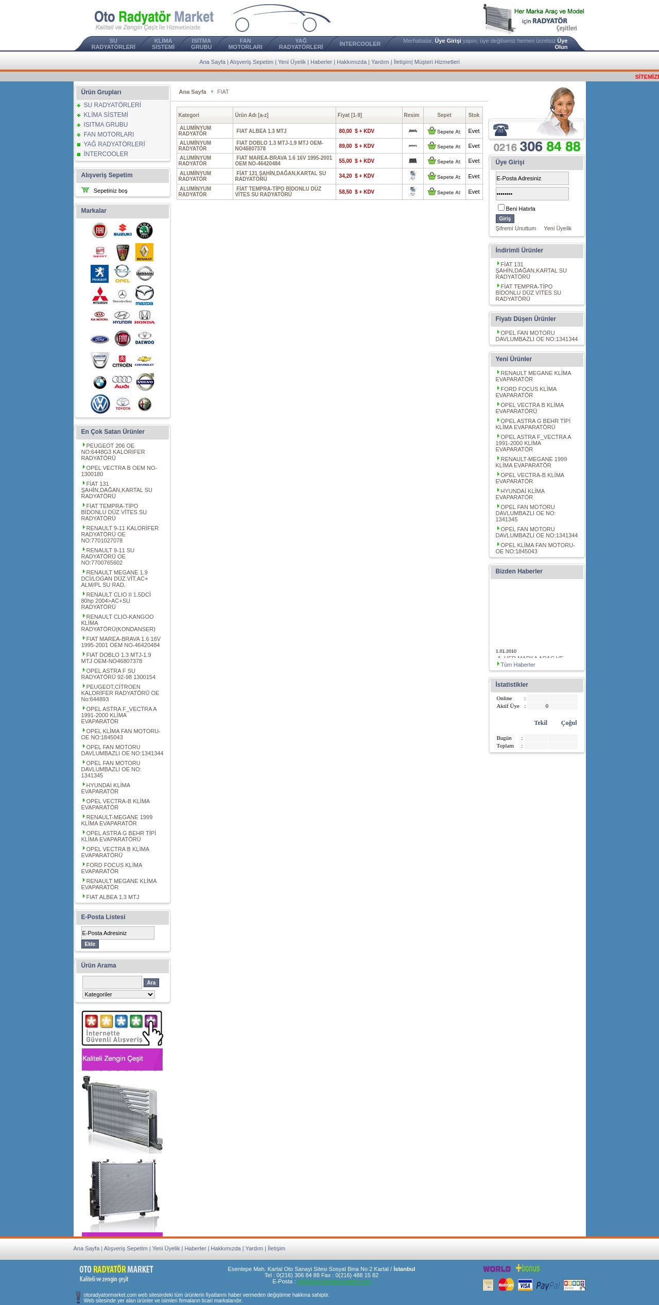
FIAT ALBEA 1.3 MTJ (111, 897)
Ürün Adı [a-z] (251, 115)
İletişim (402, 62)
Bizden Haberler (519, 571)
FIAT (223, 92)
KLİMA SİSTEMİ (163, 44)
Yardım (380, 62)
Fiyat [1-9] (350, 115)
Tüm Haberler (518, 665)
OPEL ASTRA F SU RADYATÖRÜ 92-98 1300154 (118, 674)
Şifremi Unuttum (516, 228)
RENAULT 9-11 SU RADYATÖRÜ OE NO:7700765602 (108, 556)
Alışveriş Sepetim (251, 62)
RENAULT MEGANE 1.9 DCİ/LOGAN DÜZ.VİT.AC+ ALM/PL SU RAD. (114, 578)
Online (504, 698)
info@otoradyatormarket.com (334, 1281)
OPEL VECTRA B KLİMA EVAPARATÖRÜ (115, 852)
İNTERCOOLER (359, 44)
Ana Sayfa (212, 62)
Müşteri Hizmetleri (437, 62)
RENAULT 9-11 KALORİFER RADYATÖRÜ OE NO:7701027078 (120, 534)
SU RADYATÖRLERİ (114, 44)
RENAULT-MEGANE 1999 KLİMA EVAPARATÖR (117, 820)
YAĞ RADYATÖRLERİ (301, 44)
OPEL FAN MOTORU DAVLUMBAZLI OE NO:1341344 (122, 750)
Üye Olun (560, 44)
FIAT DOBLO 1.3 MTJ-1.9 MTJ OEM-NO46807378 (116, 658)
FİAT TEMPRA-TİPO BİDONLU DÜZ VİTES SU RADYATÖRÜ (114, 512)
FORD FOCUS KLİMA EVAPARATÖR (111, 868)
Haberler (321, 62)
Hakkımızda (352, 62)
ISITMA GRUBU (201, 44)
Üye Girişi (448, 41)
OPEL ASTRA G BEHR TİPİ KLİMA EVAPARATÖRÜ (119, 836)
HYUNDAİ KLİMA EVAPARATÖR (105, 788)
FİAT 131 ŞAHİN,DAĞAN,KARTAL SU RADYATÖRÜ (117, 490)
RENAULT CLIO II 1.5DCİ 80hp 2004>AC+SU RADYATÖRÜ (116, 600)
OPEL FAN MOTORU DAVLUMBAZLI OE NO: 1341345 (111, 769)
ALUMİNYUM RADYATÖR (195, 131)
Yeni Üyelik (292, 62)
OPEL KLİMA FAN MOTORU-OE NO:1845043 (121, 734)
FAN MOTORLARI (245, 44)
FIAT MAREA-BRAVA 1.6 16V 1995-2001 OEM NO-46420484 (121, 642)
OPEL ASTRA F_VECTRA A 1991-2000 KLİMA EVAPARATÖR (119, 715)
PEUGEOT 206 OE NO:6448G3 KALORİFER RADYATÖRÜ (113, 452)
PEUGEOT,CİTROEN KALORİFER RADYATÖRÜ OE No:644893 (120, 693)
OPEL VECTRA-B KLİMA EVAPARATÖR (115, 804)
